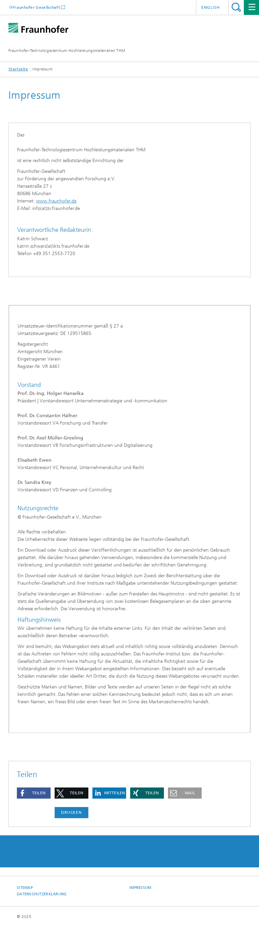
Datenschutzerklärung (42, 894)
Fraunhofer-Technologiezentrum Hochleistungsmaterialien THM (66, 50)
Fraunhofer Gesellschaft (36, 7)
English (210, 7)
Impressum (140, 888)
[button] (34, 793)
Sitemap (25, 888)
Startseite (18, 69)
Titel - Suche (236, 7)
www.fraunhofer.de (56, 201)
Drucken (71, 812)
